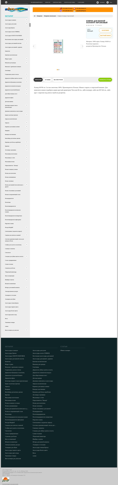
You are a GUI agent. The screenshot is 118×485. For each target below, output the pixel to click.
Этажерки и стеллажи (10, 295)
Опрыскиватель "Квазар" (11, 165)
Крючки (7, 146)
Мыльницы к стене (10, 157)
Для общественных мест (11, 93)
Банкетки (7, 51)
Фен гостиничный (9, 276)
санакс (6, 326)
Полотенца (8, 202)
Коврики (7, 130)
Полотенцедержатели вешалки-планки (13, 211)
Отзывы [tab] (47, 79)
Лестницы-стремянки (10, 150)
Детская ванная (9, 101)
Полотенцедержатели (10, 206)
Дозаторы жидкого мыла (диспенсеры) (11, 106)
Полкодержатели (9, 198)
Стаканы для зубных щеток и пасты (14, 256)
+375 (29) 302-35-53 (66, 10)
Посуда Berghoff (9, 227)
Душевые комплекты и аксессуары (14, 111)
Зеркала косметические (11, 119)
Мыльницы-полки (9, 161)
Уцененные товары (10, 322)
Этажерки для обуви (10, 299)
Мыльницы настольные (11, 154)
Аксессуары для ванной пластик (13, 43)
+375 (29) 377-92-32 (66, 8)
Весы (6, 318)
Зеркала (7, 122)
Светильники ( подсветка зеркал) (13, 231)
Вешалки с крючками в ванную (13, 66)
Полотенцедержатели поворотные (13, 215)
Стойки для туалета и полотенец (13, 244)
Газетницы (8, 70)
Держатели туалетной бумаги (12, 90)
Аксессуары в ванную (10, 20)
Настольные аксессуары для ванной (14, 39)
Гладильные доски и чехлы (12, 74)
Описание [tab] (38, 79)
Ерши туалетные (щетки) (11, 115)
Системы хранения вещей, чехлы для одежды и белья (14, 240)
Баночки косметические (11, 55)
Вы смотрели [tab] (58, 79)
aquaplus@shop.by (79, 10)
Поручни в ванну (9, 223)
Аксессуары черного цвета (11, 307)
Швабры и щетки (9, 279)
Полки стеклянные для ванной (13, 190)
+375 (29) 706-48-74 (79, 8)
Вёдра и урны (8, 59)
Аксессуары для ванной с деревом (13, 47)
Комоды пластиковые (10, 134)
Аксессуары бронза (10, 27)
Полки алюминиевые (10, 177)
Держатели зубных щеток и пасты (13, 78)
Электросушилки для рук (11, 291)
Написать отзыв (105, 79)
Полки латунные (9, 181)
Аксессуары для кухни (10, 24)
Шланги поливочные (10, 283)
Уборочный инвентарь (10, 272)
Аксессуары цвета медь (11, 314)
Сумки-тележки (9, 264)
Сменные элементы (10, 248)
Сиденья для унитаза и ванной (12, 235)
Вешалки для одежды (10, 62)
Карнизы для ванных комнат (12, 126)
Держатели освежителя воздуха (13, 86)
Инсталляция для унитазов (12, 330)
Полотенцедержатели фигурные (13, 219)
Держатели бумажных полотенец (13, 82)
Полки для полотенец (10, 173)
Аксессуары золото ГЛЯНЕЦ (12, 31)
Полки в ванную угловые (11, 169)
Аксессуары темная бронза (12, 303)
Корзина (102, 2)
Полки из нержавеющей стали (12, 194)
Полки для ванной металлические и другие (14, 185)
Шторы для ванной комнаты (12, 287)
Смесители (8, 252)
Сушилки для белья (10, 268)
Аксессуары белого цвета (11, 310)
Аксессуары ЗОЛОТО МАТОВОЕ (13, 35)
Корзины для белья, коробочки (13, 142)
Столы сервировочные (10, 260)
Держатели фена (9, 97)
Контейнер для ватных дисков (12, 138)
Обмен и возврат (65, 350)
